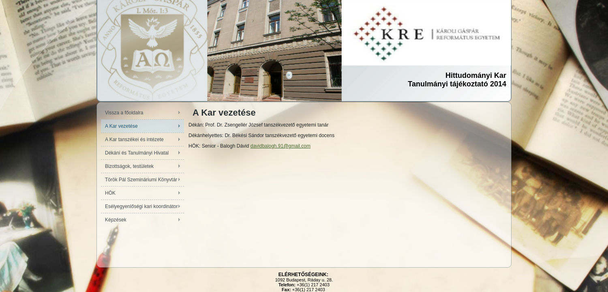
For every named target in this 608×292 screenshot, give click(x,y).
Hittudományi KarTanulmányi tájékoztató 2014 (457, 79)
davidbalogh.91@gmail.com (280, 146)
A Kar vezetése (121, 126)
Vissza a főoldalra (124, 113)
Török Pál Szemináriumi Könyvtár (141, 179)
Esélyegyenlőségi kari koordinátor (141, 206)
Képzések (115, 220)
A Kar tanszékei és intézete (134, 139)
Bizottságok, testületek (129, 166)
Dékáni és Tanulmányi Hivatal (137, 153)
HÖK (110, 193)
